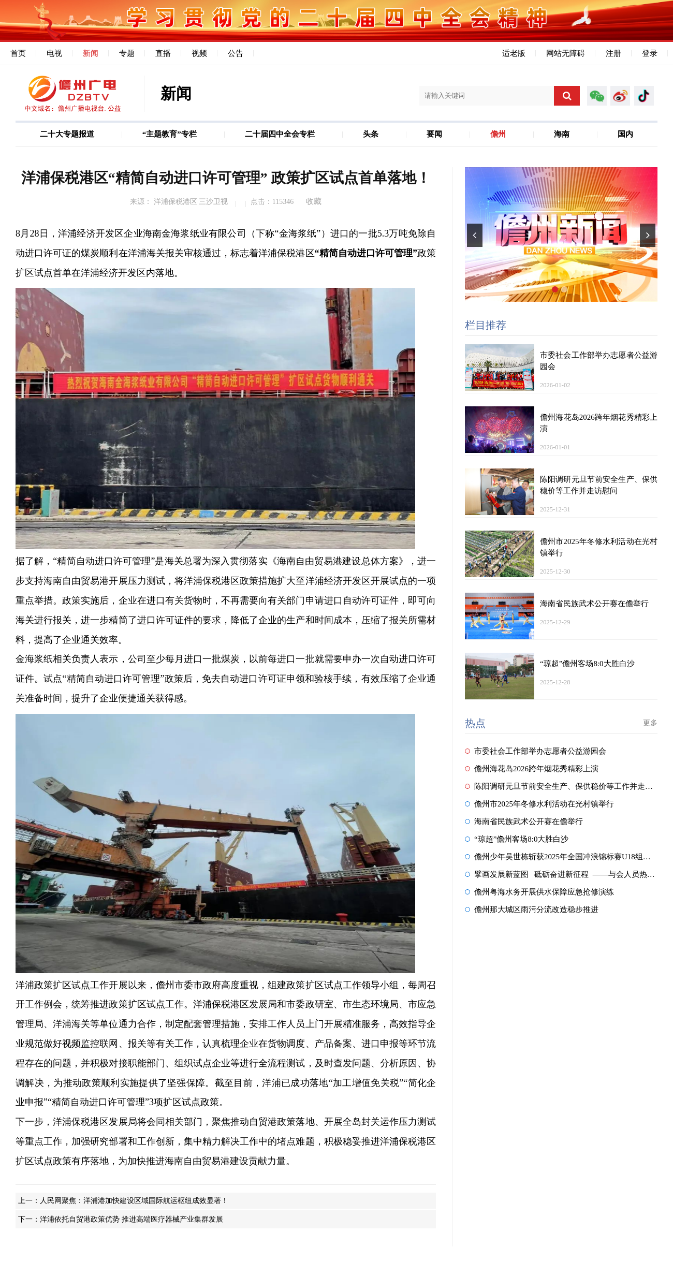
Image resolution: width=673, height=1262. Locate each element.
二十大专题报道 (67, 134)
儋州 (498, 134)
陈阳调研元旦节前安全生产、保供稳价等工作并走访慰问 (566, 786)
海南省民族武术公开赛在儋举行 (524, 821)
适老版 (513, 53)
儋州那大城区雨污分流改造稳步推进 (531, 909)
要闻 (434, 134)
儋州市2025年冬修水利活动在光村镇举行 (539, 804)
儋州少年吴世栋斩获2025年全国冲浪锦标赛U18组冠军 (562, 857)
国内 (625, 134)
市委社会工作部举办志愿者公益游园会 (535, 751)
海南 (561, 134)
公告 (235, 53)
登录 (649, 53)
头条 (370, 134)
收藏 (313, 201)
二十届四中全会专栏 (280, 134)
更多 (650, 723)
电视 (54, 53)
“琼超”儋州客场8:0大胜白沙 (516, 839)
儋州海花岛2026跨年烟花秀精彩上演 (531, 769)
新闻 (90, 53)
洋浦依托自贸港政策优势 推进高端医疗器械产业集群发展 (131, 1219)
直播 (163, 53)
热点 (475, 723)
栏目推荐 (485, 325)
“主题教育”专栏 (169, 134)
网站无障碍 (565, 53)
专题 (127, 53)
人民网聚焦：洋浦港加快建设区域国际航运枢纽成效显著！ (134, 1201)
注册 (613, 53)
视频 (199, 53)
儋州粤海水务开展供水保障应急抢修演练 (539, 892)
